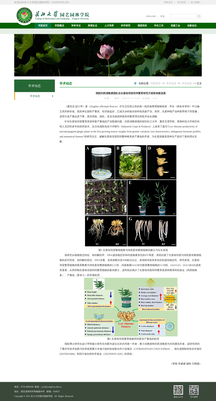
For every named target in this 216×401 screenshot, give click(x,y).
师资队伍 (92, 25)
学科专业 (76, 25)
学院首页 (43, 25)
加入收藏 (195, 2)
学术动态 (35, 96)
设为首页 (181, 2)
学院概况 (59, 25)
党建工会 (175, 25)
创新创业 (192, 25)
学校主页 (168, 2)
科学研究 (125, 25)
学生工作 (158, 25)
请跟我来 (142, 25)
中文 (162, 16)
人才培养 (109, 25)
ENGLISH (151, 16)
